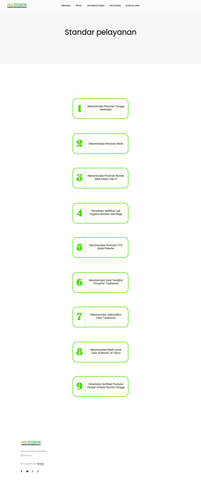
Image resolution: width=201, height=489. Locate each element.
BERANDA (66, 5)
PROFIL (79, 5)
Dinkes (41, 463)
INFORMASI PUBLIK (96, 5)
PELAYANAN (115, 5)
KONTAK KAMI (132, 5)
